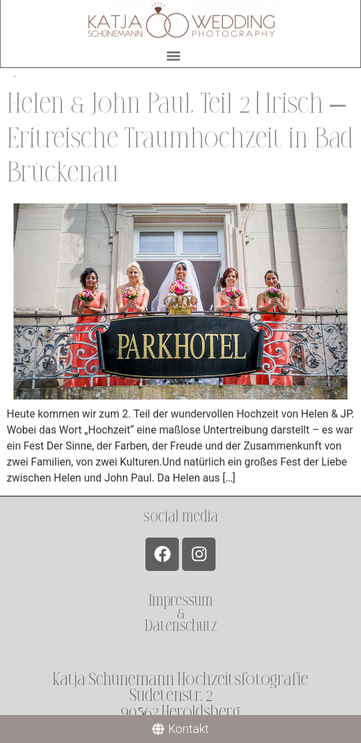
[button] (174, 54)
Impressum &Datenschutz (181, 613)
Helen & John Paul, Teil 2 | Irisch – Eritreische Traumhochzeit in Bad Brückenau (180, 138)
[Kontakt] (180, 729)
